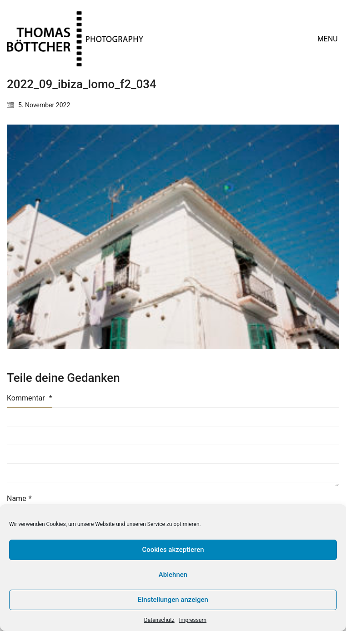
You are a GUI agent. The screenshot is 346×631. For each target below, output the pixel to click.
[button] (328, 39)
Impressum (192, 620)
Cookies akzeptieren (173, 550)
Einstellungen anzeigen (173, 600)
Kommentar (29, 398)
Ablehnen (173, 575)
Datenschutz (159, 620)
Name (19, 498)
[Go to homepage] (75, 38)
